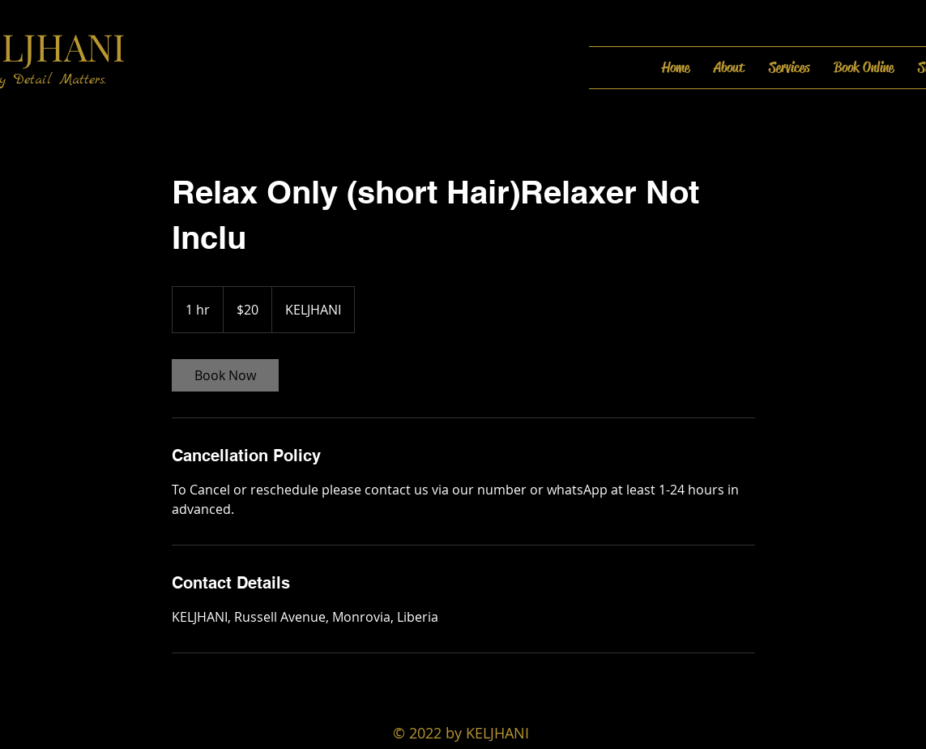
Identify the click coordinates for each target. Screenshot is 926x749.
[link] (225, 375)
